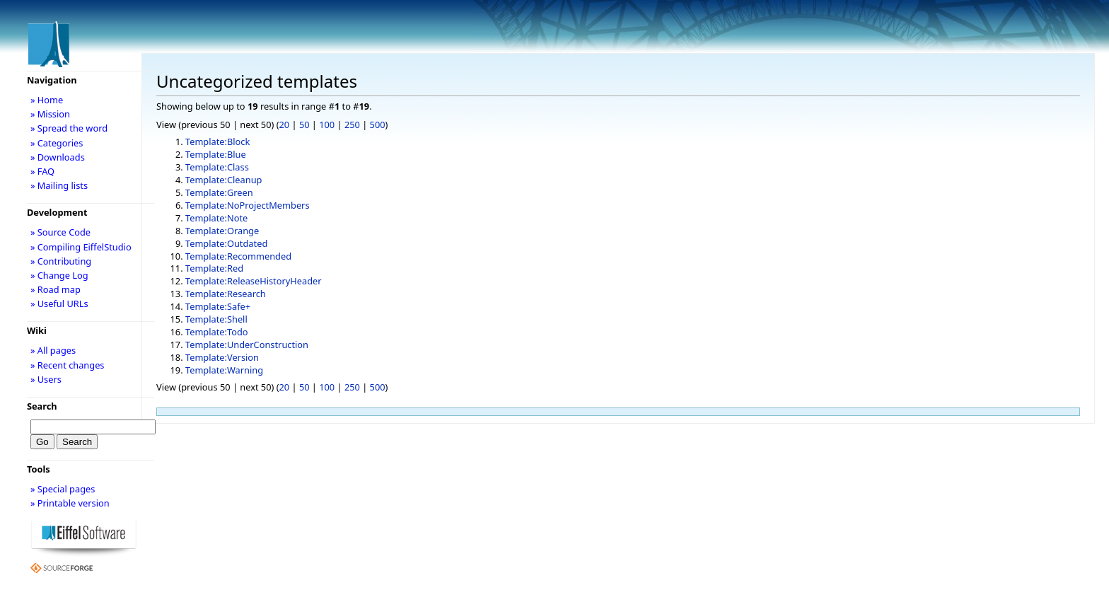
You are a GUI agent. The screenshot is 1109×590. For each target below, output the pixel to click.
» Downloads (57, 157)
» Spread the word (69, 128)
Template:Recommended (238, 256)
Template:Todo (216, 331)
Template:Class (217, 167)
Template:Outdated (226, 243)
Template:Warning (224, 370)
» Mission (50, 114)
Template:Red (214, 268)
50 (304, 124)
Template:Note (216, 218)
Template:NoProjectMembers (247, 205)
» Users (46, 379)
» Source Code (60, 232)
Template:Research (225, 293)
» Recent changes (67, 365)
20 (284, 124)
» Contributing (60, 261)
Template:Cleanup (223, 179)
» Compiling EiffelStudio (81, 247)
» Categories (56, 143)
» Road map (55, 289)
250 (352, 124)
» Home (46, 99)
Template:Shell (216, 319)
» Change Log (59, 275)
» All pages (53, 350)
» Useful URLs (59, 303)
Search (42, 406)
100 (327, 124)
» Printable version (70, 503)
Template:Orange (222, 230)
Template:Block (217, 141)
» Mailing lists (59, 185)
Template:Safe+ (217, 306)
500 (377, 124)
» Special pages (62, 488)
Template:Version (222, 357)
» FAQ (42, 171)
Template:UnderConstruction (246, 344)
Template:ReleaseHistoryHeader (253, 280)
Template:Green (219, 192)
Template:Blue (215, 154)
